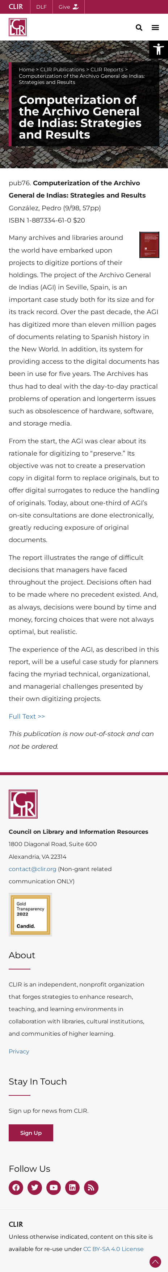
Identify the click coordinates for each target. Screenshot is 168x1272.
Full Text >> (27, 716)
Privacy (19, 1051)
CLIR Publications (62, 69)
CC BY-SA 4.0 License (113, 1249)
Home (26, 69)
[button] (158, 49)
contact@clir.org (33, 869)
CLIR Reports (107, 69)
